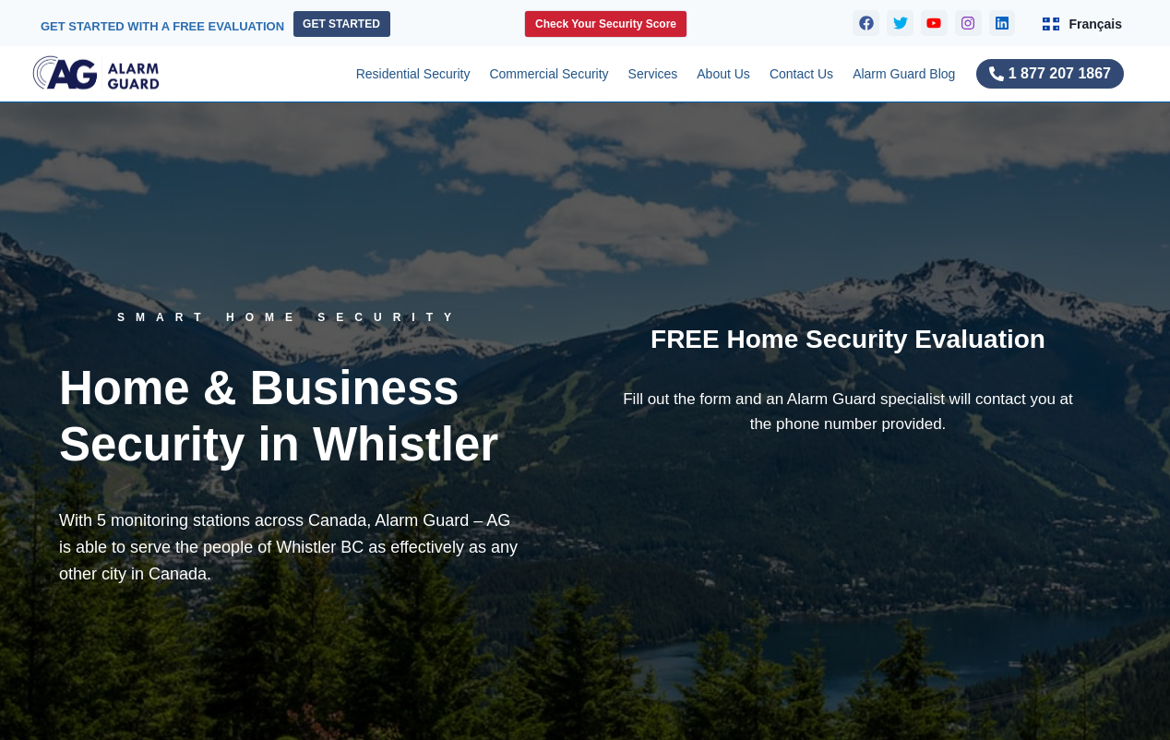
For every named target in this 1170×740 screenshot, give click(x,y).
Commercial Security (548, 73)
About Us (723, 73)
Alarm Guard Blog (904, 73)
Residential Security (413, 73)
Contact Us (801, 73)
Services (653, 73)
